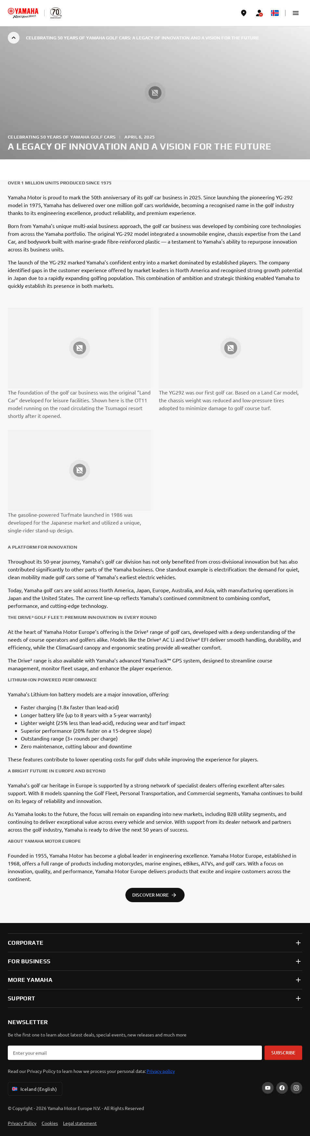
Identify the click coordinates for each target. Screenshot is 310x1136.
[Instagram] (296, 1088)
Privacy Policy (22, 1123)
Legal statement (80, 1123)
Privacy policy (161, 1071)
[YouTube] (268, 1088)
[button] (295, 13)
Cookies (50, 1123)
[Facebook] (282, 1088)
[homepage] (23, 13)
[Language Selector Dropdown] (274, 13)
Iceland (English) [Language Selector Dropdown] (34, 1089)
